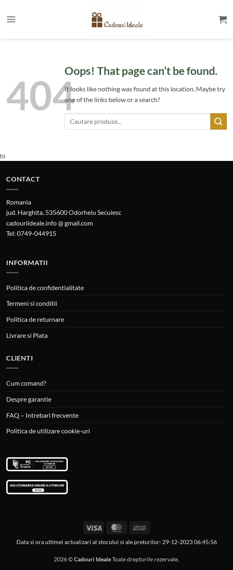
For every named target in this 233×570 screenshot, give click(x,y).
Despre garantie (28, 399)
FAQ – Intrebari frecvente (42, 415)
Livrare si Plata (27, 335)
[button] (11, 19)
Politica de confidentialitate (45, 287)
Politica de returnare (35, 319)
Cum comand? (26, 383)
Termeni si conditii (31, 303)
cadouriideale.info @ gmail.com (49, 223)
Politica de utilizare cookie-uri (48, 431)
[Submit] (218, 121)
